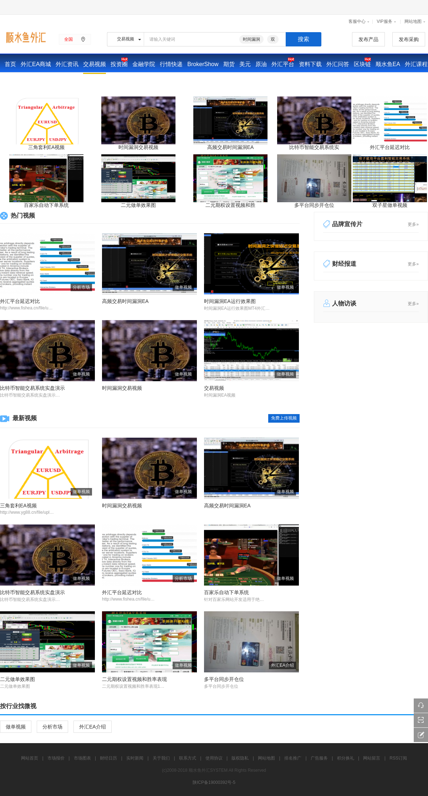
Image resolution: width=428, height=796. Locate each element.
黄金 (163, 82)
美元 (245, 64)
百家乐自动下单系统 (46, 205)
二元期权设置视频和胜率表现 (134, 679)
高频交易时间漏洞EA (230, 147)
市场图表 (82, 758)
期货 (229, 64)
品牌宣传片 (347, 224)
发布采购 (409, 39)
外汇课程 (416, 64)
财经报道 (344, 263)
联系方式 (187, 758)
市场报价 (37, 82)
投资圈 (119, 64)
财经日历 (65, 82)
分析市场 (52, 727)
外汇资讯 (67, 64)
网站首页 (29, 758)
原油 (261, 64)
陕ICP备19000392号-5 (214, 782)
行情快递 (171, 64)
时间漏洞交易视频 (138, 147)
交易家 (13, 82)
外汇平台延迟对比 (390, 147)
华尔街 (117, 82)
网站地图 (413, 21)
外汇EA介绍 (92, 727)
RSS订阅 (398, 758)
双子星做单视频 (389, 205)
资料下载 (310, 64)
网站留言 (371, 758)
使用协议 (214, 758)
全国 (68, 39)
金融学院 (143, 64)
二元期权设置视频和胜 (230, 205)
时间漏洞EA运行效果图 (230, 301)
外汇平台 (282, 64)
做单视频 (16, 727)
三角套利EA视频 (46, 147)
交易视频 (94, 64)
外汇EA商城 (36, 64)
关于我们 (161, 758)
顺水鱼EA (388, 64)
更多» (413, 224)
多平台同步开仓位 (314, 205)
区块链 (362, 64)
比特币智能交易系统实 (314, 147)
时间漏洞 (251, 39)
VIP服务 (384, 21)
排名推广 (292, 758)
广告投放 (142, 82)
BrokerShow (202, 64)
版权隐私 (240, 758)
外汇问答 (337, 64)
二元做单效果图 (138, 205)
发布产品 (368, 39)
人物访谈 (344, 303)
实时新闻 (92, 82)
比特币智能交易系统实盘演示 (32, 388)
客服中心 (357, 21)
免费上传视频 (284, 418)
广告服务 (319, 758)
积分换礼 (345, 758)
